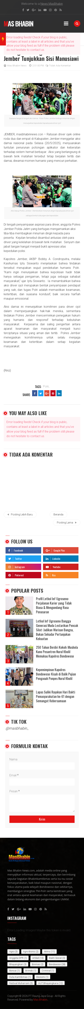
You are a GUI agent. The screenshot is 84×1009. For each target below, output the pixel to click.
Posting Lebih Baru (20, 514)
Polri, (46, 386)
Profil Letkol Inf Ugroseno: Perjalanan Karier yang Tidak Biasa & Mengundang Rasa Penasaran (54, 605)
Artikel (35, 958)
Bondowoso (55, 964)
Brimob (29, 970)
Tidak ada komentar (58, 65)
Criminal (46, 970)
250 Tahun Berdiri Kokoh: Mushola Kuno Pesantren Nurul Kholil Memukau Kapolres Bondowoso (57, 651)
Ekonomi (40, 977)
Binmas (36, 964)
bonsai (12, 970)
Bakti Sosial (55, 958)
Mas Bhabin (18, 23)
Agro (11, 951)
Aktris (47, 951)
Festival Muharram (19, 983)
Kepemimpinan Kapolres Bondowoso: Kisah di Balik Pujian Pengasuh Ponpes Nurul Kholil (56, 674)
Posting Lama (66, 522)
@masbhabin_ (17, 728)
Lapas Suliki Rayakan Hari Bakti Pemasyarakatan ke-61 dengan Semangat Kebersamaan (55, 696)
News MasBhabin (51, 4)
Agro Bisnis (29, 951)
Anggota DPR (16, 958)
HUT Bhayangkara (48, 983)
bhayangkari (16, 964)
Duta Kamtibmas (18, 977)
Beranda (58, 514)
